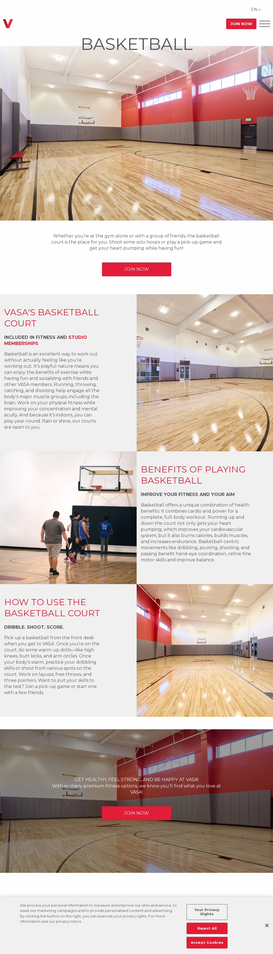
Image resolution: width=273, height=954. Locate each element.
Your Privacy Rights (207, 911)
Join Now (241, 23)
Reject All (207, 928)
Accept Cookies (207, 942)
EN (254, 9)
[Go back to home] (8, 24)
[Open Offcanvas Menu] (264, 23)
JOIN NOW (136, 269)
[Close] (267, 925)
